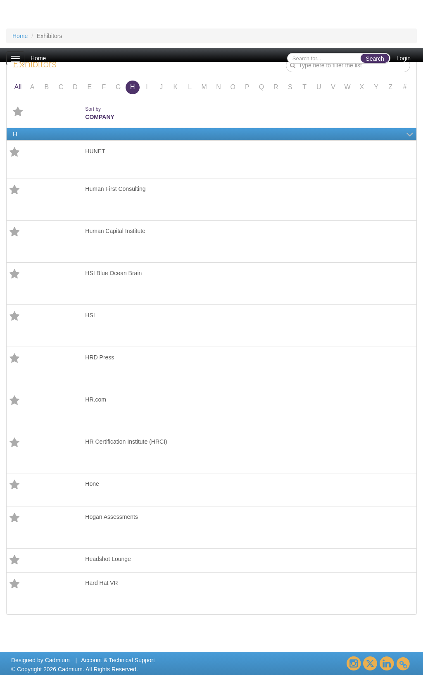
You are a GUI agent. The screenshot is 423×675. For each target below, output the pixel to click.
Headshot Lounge (108, 559)
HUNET (95, 151)
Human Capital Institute (115, 231)
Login (404, 58)
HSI (90, 315)
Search (375, 58)
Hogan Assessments (111, 516)
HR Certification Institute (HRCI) (126, 441)
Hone (92, 483)
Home (38, 58)
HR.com (95, 399)
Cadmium (57, 660)
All (17, 86)
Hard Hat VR (101, 583)
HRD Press (99, 357)
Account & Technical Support (118, 660)
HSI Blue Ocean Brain (113, 273)
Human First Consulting (115, 188)
